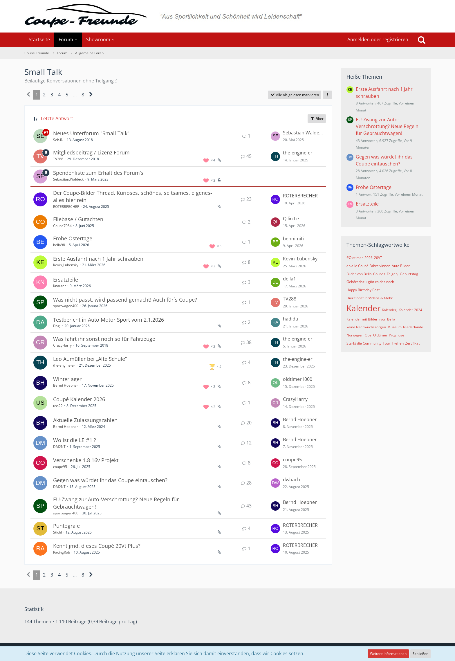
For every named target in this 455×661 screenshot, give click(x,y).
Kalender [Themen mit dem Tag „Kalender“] (363, 308)
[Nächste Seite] (91, 95)
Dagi (57, 325)
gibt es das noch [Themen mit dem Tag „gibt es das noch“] (381, 281)
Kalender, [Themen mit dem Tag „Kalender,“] (389, 309)
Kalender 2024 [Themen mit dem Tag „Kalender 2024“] (410, 309)
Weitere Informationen (388, 653)
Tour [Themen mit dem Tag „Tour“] (386, 343)
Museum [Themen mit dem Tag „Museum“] (394, 327)
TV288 (58, 158)
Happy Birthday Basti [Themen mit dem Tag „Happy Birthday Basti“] (363, 289)
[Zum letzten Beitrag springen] (275, 136)
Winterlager (67, 379)
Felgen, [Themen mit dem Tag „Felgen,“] (392, 273)
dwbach (291, 479)
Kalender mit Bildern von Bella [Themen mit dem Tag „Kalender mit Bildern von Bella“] (370, 319)
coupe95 (60, 466)
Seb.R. (58, 139)
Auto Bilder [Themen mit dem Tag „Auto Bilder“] (401, 265)
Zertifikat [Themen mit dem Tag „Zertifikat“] (412, 343)
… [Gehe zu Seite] (75, 94)
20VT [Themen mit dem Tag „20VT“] (378, 257)
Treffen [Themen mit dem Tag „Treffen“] (398, 343)
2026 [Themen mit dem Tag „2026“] (368, 257)
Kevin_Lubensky (65, 264)
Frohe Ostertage (72, 238)
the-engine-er (298, 153)
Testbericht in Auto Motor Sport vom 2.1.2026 (108, 319)
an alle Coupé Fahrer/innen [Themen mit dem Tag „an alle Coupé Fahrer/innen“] (368, 265)
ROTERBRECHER (66, 206)
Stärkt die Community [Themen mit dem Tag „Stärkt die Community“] (363, 343)
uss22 (58, 405)
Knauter (59, 285)
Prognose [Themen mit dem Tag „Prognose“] (396, 335)
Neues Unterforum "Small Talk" (91, 133)
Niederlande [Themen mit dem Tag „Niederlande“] (413, 327)
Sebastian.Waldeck (303, 132)
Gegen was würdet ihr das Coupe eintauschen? (110, 480)
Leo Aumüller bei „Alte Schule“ (90, 358)
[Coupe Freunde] (227, 16)
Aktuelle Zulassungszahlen (85, 420)
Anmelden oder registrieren (377, 39)
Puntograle (66, 525)
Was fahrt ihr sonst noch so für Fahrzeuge (104, 338)
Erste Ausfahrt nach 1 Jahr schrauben (98, 258)
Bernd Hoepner (65, 385)
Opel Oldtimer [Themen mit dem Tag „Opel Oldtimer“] (376, 335)
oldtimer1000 (297, 379)
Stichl (57, 532)
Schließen (420, 653)
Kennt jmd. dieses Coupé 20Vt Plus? (96, 545)
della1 (289, 278)
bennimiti (293, 238)
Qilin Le (291, 218)
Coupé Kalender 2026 (79, 399)
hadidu (290, 319)
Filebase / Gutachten (78, 219)
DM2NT (59, 446)
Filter (317, 118)
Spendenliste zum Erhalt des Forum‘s (98, 172)
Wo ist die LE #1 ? (74, 440)
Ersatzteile (65, 279)
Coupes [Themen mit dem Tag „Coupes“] (379, 273)
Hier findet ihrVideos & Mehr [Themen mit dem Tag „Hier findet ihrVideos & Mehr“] (369, 298)
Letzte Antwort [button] (57, 118)
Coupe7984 (62, 225)
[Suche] (422, 40)
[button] (327, 95)
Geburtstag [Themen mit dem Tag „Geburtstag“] (409, 273)
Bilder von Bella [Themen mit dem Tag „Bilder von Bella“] (359, 273)
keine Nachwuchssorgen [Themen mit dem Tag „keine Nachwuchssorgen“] (366, 327)
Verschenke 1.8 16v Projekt (85, 460)
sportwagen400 (65, 305)
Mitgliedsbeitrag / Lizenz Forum (91, 152)
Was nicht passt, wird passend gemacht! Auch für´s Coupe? (125, 299)
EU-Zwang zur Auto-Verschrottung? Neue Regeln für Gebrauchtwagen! (387, 126)
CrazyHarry (62, 345)
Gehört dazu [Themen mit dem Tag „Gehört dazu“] (356, 281)
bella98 (59, 244)
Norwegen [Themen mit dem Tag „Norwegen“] (354, 335)
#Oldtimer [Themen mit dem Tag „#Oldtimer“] (354, 257)
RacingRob (61, 552)
